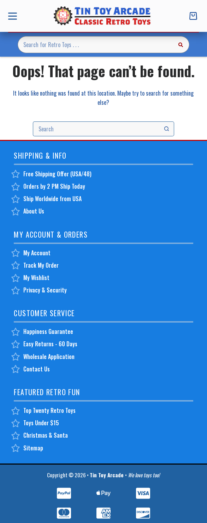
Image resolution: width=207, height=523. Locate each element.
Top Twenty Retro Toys (49, 410)
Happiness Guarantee (48, 331)
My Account (37, 253)
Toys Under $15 (41, 423)
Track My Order (41, 265)
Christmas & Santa (45, 435)
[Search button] (180, 44)
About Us (33, 211)
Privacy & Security (45, 290)
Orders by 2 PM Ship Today (54, 186)
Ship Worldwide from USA (52, 198)
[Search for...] (95, 44)
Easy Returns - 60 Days (50, 344)
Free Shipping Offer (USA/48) (57, 174)
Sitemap (33, 448)
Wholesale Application (49, 356)
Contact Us (36, 369)
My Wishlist (36, 277)
